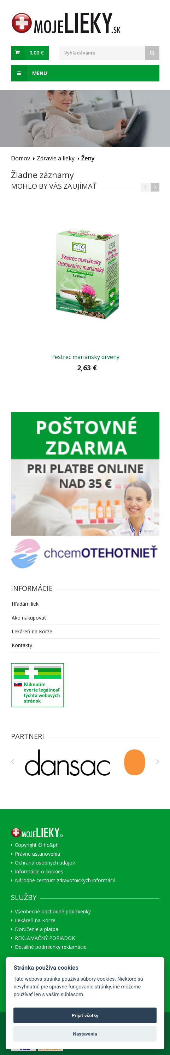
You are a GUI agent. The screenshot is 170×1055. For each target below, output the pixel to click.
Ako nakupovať (29, 617)
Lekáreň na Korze (32, 631)
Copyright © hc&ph (37, 845)
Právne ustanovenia (37, 854)
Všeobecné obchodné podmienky (53, 911)
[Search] (152, 53)
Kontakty (22, 645)
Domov (20, 158)
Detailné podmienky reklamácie (51, 947)
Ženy (88, 158)
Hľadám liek (25, 603)
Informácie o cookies (39, 871)
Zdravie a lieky (56, 158)
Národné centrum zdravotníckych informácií (65, 880)
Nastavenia (85, 1034)
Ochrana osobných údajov (45, 863)
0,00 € (36, 52)
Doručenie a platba (36, 929)
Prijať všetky (85, 1015)
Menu (29, 73)
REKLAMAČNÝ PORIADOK (45, 938)
